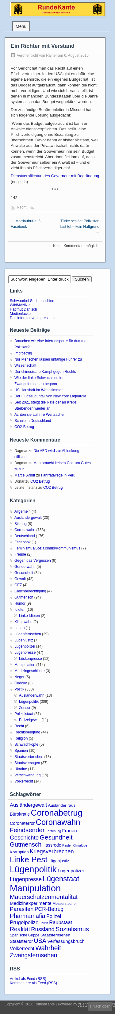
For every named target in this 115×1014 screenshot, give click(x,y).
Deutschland (24, 536)
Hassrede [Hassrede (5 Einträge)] (52, 845)
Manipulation (24, 665)
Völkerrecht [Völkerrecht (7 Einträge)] (22, 948)
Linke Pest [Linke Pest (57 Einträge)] (29, 859)
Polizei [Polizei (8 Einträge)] (53, 916)
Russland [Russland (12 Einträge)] (42, 929)
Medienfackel (21, 314)
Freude (20, 554)
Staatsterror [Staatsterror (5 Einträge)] (21, 941)
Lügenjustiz (23, 640)
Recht (21, 207)
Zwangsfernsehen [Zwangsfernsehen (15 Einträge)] (33, 955)
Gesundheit (23, 573)
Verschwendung (27, 775)
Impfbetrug (23, 353)
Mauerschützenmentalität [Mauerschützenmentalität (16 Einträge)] (44, 896)
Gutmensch (23, 597)
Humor (19, 603)
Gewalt (20, 579)
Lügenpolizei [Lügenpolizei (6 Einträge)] (71, 870)
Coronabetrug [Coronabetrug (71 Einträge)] (56, 812)
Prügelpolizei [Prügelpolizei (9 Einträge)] (25, 922)
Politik (19, 689)
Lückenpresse (30, 658)
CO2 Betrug (40, 481)
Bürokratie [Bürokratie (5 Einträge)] (20, 814)
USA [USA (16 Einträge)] (40, 940)
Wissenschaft (25, 365)
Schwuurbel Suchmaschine (32, 301)
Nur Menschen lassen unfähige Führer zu (48, 359)
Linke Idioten (29, 616)
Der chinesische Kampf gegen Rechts (45, 371)
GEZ (18, 585)
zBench (84, 1004)
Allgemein (22, 511)
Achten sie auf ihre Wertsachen (40, 414)
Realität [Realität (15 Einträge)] (20, 929)
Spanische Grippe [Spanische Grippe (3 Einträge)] (24, 935)
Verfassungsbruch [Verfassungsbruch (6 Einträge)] (65, 941)
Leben (19, 628)
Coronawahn (24, 530)
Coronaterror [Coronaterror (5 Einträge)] (22, 823)
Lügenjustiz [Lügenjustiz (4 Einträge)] (58, 861)
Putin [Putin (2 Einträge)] (44, 923)
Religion (21, 738)
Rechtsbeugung (27, 732)
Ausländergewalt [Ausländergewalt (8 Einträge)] (28, 805)
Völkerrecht (23, 781)
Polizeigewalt (29, 720)
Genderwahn (25, 566)
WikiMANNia (20, 305)
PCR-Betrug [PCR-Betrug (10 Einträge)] (49, 909)
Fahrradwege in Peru (58, 475)
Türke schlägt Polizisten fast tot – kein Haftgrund (79, 226)
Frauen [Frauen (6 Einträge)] (69, 830)
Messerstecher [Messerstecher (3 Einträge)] (64, 903)
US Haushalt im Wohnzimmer (38, 390)
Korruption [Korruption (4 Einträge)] (19, 852)
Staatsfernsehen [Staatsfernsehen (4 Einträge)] (55, 935)
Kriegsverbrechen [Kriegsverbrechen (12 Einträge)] (52, 851)
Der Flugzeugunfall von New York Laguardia (50, 396)
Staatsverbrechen (28, 757)
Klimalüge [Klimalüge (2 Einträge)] (80, 845)
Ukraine (20, 769)
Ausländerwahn (31, 695)
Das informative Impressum (32, 318)
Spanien (21, 750)
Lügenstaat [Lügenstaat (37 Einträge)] (61, 878)
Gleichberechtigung (30, 591)
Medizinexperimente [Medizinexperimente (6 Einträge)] (31, 903)
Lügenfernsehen (27, 634)
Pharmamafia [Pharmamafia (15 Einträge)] (27, 916)
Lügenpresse (25, 652)
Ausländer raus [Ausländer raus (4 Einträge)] (62, 805)
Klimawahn (23, 622)
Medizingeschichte (29, 671)
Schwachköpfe (26, 744)
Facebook (22, 542)
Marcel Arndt (24, 475)
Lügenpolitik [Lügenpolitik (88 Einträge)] (33, 869)
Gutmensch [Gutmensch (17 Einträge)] (25, 844)
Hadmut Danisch (23, 309)
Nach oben (101, 1006)
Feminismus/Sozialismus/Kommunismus (47, 548)
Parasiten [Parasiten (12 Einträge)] (22, 909)
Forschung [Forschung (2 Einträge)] (53, 831)
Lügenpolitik (29, 701)
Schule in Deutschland (32, 421)
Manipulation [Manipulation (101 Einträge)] (35, 888)
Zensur (24, 708)
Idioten (19, 609)
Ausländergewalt (28, 517)
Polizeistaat (23, 714)
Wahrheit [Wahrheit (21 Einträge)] (48, 947)
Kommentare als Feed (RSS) (33, 983)
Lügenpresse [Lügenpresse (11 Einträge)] (26, 879)
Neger (19, 677)
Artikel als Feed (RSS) (28, 979)
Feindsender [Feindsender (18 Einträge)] (27, 830)
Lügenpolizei (24, 646)
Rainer (51, 55)
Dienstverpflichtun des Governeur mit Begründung (55, 176)
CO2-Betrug (24, 427)
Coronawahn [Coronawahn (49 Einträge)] (58, 822)
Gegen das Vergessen (32, 560)
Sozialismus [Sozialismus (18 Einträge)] (72, 929)
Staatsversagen (27, 763)
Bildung (20, 524)
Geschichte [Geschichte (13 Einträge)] (24, 837)
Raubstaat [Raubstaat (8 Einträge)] (60, 922)
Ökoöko (20, 683)
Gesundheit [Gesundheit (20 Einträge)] (56, 837)
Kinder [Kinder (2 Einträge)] (67, 845)
